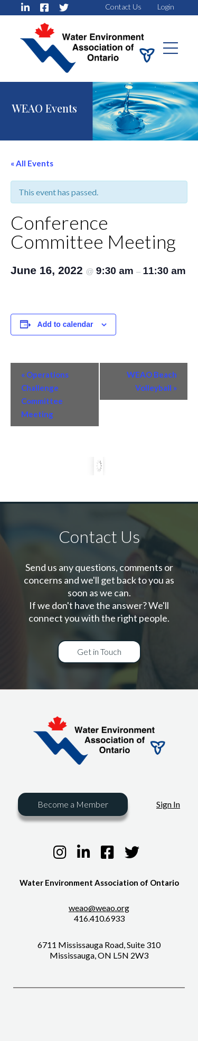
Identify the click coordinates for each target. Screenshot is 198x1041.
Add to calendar (65, 324)
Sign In (168, 804)
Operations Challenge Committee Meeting (45, 394)
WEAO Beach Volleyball (152, 381)
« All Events (32, 163)
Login (165, 6)
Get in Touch (99, 651)
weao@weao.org (99, 908)
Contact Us (123, 6)
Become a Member (72, 804)
